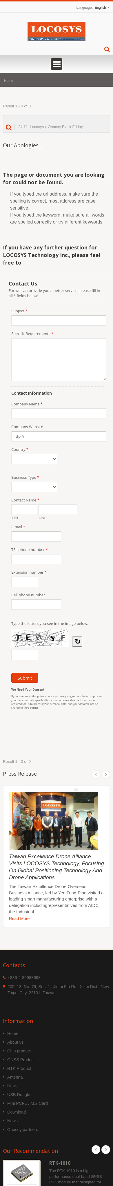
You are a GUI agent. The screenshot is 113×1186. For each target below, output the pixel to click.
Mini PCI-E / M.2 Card (27, 1103)
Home (8, 80)
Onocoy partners (22, 1129)
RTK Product (19, 1068)
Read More (19, 918)
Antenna (15, 1077)
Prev (96, 774)
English (100, 8)
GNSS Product (20, 1059)
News (12, 1120)
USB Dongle (18, 1094)
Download (16, 1112)
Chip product (19, 1051)
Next (105, 774)
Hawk (12, 1086)
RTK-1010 (59, 1163)
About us (15, 1042)
